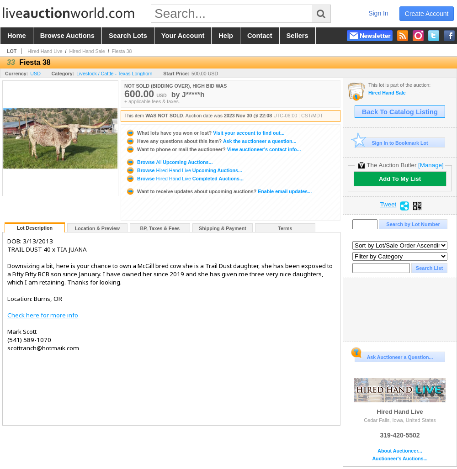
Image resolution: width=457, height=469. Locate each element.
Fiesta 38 (122, 51)
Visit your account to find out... (205, 133)
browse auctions (67, 35)
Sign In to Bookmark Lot (391, 142)
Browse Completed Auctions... (185, 178)
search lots (128, 35)
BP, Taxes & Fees (160, 228)
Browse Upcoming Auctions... (169, 162)
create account (427, 13)
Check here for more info (42, 315)
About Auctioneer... (399, 450)
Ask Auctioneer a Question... (394, 356)
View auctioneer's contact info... (213, 149)
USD (35, 73)
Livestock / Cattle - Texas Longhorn (114, 73)
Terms (285, 228)
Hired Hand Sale (87, 51)
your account (182, 35)
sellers (297, 35)
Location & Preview (97, 228)
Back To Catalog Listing (400, 112)
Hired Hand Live (44, 51)
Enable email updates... (219, 191)
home (16, 35)
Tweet (388, 204)
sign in (378, 13)
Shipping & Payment (222, 228)
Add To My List (400, 178)
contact (259, 35)
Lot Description (35, 228)
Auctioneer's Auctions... (399, 458)
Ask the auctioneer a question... (211, 141)
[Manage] (430, 165)
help (225, 35)
